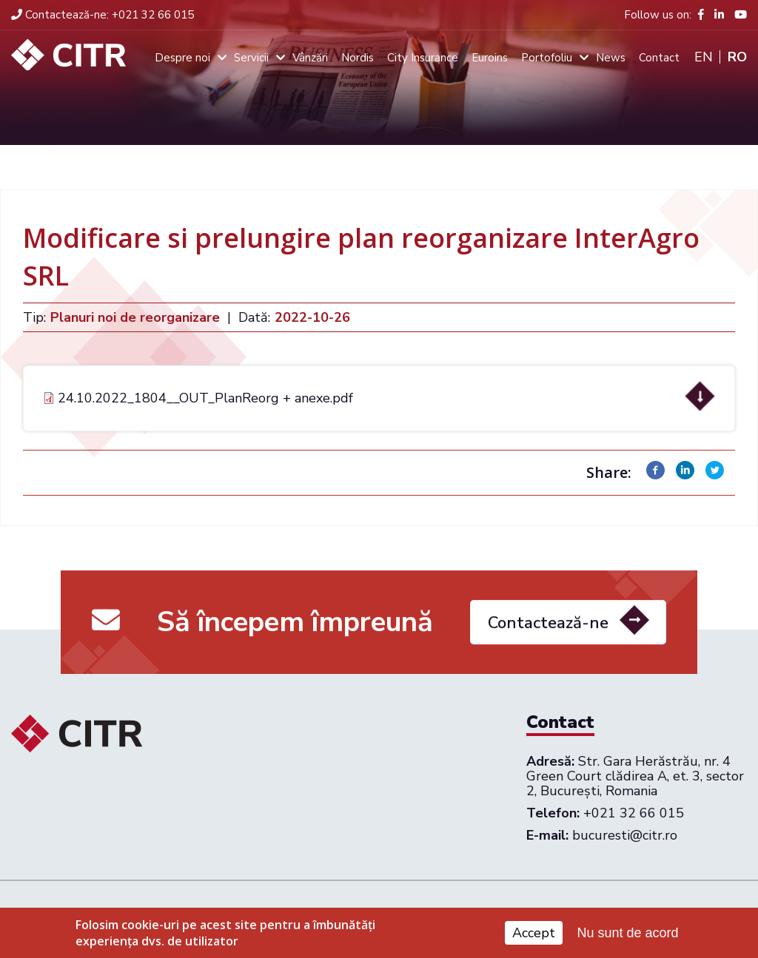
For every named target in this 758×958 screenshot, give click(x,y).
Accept (533, 936)
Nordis (357, 57)
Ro (737, 57)
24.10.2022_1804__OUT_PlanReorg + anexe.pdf (205, 398)
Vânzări (310, 57)
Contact (659, 57)
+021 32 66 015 (102, 14)
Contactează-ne (548, 628)
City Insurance (422, 57)
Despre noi (182, 57)
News (610, 57)
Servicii (251, 57)
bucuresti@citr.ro (624, 835)
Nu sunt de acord (628, 935)
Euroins (490, 57)
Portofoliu (546, 57)
